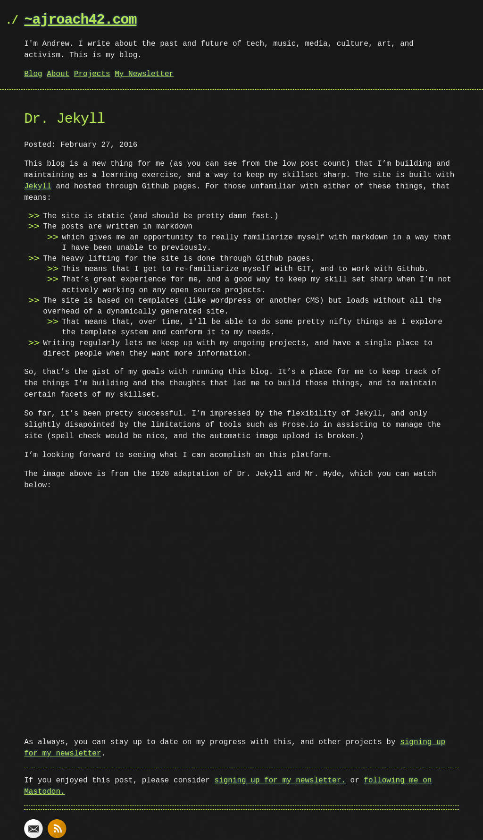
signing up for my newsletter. (279, 779)
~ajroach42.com (80, 20)
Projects (92, 74)
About (58, 74)
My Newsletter (144, 74)
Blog (33, 74)
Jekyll (37, 186)
